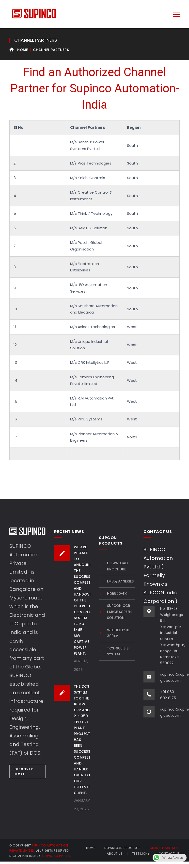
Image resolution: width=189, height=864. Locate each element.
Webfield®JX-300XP (119, 633)
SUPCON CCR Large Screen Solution (119, 611)
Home (22, 49)
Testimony (141, 853)
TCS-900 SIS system (117, 651)
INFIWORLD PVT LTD (57, 856)
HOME (90, 848)
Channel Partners (165, 848)
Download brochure (117, 566)
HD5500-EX (117, 593)
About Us (115, 853)
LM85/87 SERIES (120, 581)
